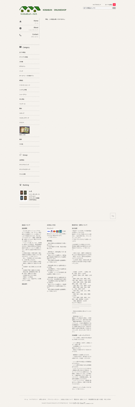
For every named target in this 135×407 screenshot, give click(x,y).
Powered (81, 403)
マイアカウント (97, 4)
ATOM (109, 399)
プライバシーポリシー (54, 399)
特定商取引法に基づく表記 (95, 399)
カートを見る (110, 4)
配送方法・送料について (80, 399)
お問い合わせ (42, 399)
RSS (105, 399)
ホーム (26, 399)
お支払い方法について (67, 399)
